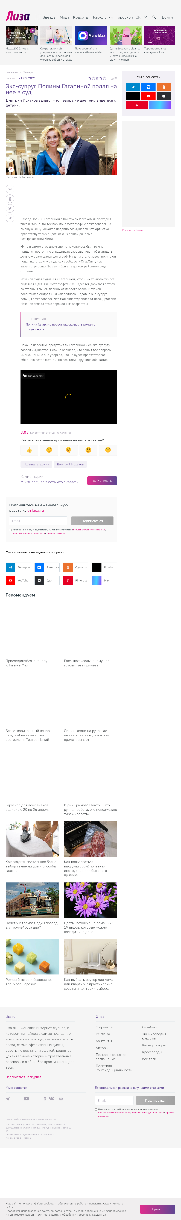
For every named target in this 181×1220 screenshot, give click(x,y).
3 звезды (97, 78)
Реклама (103, 981)
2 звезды (94, 78)
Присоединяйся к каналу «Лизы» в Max (89, 50)
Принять (157, 1209)
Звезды (49, 17)
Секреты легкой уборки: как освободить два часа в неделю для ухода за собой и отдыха (56, 54)
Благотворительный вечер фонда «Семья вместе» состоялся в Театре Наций (28, 700)
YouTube (17, 580)
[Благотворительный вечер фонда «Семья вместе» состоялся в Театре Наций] (32, 672)
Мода (64, 17)
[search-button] (154, 17)
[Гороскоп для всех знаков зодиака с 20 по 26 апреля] (32, 729)
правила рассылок (56, 533)
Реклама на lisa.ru (132, 230)
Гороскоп (124, 17)
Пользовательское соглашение (111, 1003)
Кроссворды (152, 999)
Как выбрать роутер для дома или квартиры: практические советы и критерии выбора (88, 931)
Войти (167, 17)
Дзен (43, 580)
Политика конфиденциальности (114, 1014)
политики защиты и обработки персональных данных (71, 1214)
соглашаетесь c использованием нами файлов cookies (90, 1211)
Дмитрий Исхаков (70, 464)
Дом (140, 17)
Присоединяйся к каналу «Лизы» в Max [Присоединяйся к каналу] (26, 645)
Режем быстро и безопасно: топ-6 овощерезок (29, 928)
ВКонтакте (47, 567)
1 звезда (90, 78)
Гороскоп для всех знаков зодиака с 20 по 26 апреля (28, 754)
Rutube (102, 567)
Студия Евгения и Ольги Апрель (38, 1081)
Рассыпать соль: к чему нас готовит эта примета (86, 645)
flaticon (27, 1084)
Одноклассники (75, 567)
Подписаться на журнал (24, 1024)
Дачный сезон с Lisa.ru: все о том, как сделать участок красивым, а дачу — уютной (125, 54)
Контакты (104, 987)
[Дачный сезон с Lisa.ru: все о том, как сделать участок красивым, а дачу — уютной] (126, 35)
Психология (102, 17)
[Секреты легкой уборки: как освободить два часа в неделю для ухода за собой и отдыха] (56, 35)
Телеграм (18, 567)
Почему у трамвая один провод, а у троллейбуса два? (32, 872)
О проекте (104, 974)
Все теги (149, 1005)
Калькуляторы (154, 992)
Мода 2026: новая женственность (17, 50)
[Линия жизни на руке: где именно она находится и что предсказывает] (90, 672)
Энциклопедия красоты (154, 983)
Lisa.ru (10, 78)
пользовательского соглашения (89, 529)
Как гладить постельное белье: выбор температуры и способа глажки (31, 813)
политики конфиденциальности (29, 533)
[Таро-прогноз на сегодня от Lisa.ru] (160, 35)
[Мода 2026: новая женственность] (22, 35)
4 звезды (101, 78)
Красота (80, 17)
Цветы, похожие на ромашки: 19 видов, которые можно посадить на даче (88, 874)
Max (100, 580)
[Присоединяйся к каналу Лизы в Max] (32, 620)
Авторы (102, 994)
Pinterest (75, 580)
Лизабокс (150, 974)
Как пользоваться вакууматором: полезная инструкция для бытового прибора (85, 815)
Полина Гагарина (36, 464)
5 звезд (105, 78)
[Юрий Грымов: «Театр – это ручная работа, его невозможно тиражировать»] (90, 729)
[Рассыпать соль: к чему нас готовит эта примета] (90, 620)
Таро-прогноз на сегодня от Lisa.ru (155, 50)
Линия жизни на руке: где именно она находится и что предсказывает (88, 700)
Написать (104, 480)
